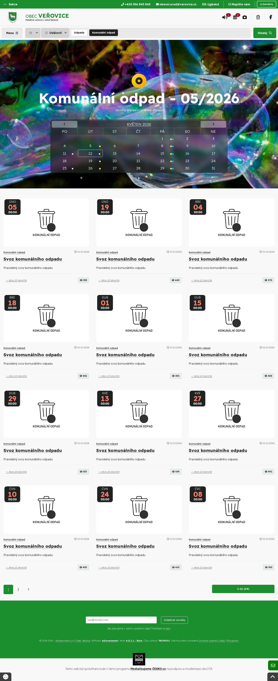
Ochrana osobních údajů (212, 641)
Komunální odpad (103, 32)
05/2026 (210, 98)
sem (168, 628)
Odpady (79, 32)
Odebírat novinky (174, 620)
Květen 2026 (139, 124)
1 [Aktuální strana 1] (8, 589)
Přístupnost (232, 641)
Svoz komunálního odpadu (33, 259)
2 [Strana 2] (18, 589)
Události (53, 33)
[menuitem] (33, 33)
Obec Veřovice (83, 641)
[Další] (28, 589)
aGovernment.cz (64, 641)
